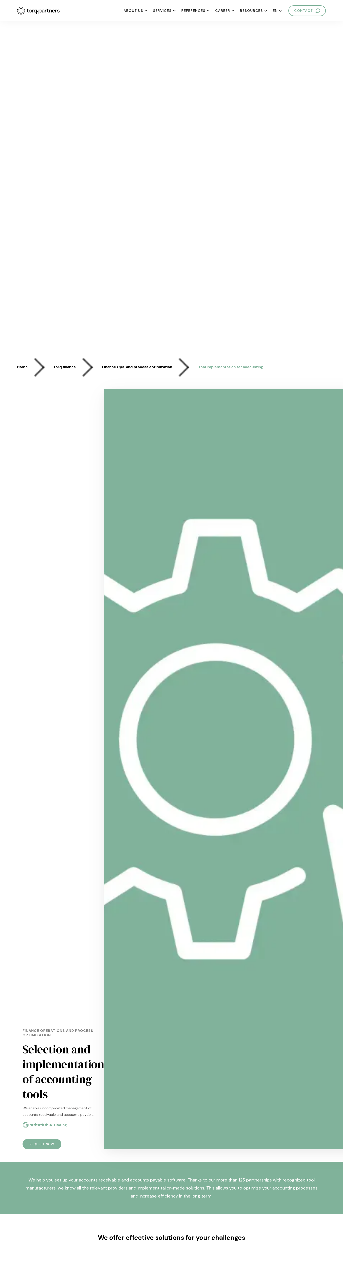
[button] (135, 11)
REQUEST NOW (42, 1144)
